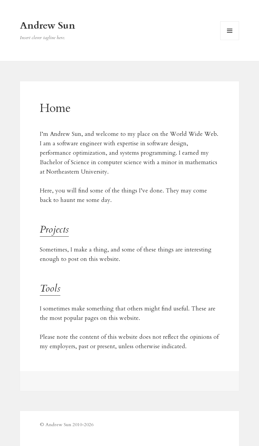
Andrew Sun (47, 25)
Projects (54, 229)
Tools (50, 288)
